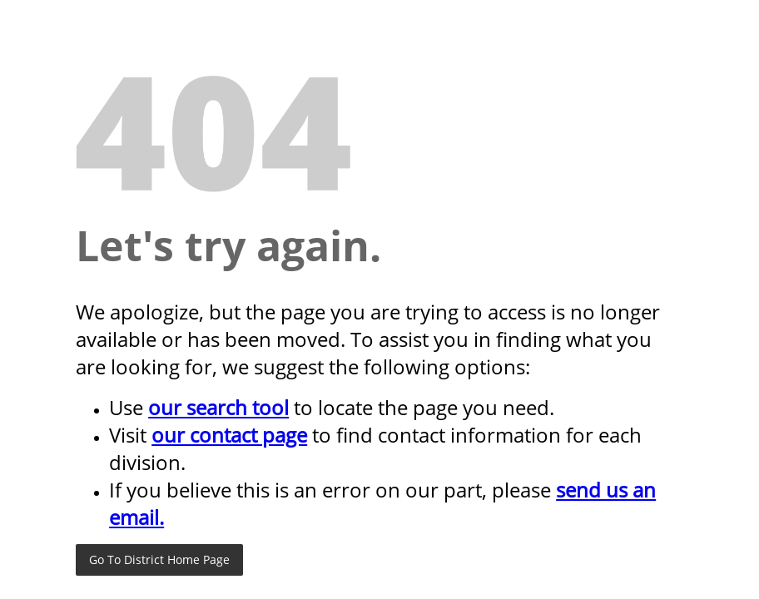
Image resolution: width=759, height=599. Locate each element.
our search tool (218, 407)
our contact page (229, 434)
